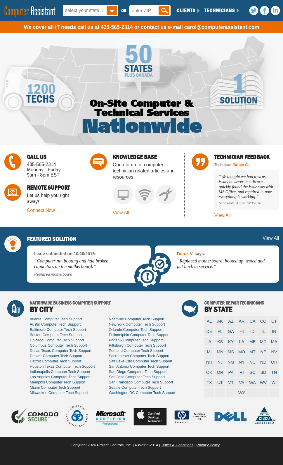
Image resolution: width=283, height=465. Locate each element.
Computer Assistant (29, 11)
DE (209, 331)
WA (252, 382)
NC (252, 362)
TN (274, 372)
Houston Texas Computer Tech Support (62, 366)
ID (252, 331)
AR (242, 321)
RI (241, 372)
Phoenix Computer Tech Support (136, 340)
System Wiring (166, 194)
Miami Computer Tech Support (55, 387)
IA (209, 341)
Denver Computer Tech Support (56, 356)
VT (230, 382)
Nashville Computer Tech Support (136, 319)
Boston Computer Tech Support (56, 335)
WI (274, 382)
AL (209, 321)
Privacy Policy (208, 445)
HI (241, 331)
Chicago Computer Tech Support (57, 340)
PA (230, 372)
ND (263, 362)
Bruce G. (241, 165)
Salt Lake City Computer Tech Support (140, 361)
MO (241, 352)
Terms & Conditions (177, 445)
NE (263, 352)
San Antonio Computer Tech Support (139, 366)
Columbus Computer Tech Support (58, 345)
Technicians (219, 10)
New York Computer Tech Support (137, 324)
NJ (220, 362)
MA (274, 341)
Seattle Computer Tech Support (135, 387)
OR (220, 372)
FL (220, 331)
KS (220, 341)
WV (263, 382)
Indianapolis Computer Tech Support (60, 371)
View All (121, 212)
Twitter (253, 10)
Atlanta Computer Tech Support (56, 319)
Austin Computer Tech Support (55, 324)
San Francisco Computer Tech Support (141, 382)
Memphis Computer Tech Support (57, 382)
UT (220, 382)
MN (220, 352)
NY (242, 362)
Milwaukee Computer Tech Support (59, 392)
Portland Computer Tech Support (136, 350)
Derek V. (185, 253)
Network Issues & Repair (144, 194)
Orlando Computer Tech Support (135, 329)
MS (231, 352)
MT (252, 352)
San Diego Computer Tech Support (137, 371)
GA (231, 331)
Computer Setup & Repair (123, 194)
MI (209, 352)
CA (253, 321)
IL (263, 331)
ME (252, 341)
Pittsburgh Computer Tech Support (137, 345)
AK (220, 321)
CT (274, 321)
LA (241, 341)
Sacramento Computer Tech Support (139, 356)
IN (274, 331)
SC (253, 372)
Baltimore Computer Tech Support (58, 329)
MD (263, 341)
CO (263, 321)
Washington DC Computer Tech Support (142, 392)
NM (231, 362)
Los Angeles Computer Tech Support (60, 377)
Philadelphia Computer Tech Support (139, 335)
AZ (230, 321)
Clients (185, 10)
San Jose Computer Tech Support (137, 377)
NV (274, 352)
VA (241, 382)
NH (209, 362)
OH (274, 362)
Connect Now (41, 210)
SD (263, 372)
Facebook (264, 10)
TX (209, 382)
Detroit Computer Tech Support (55, 361)
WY (241, 392)
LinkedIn (275, 10)
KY (231, 341)
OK (209, 372)
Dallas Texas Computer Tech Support (60, 350)
